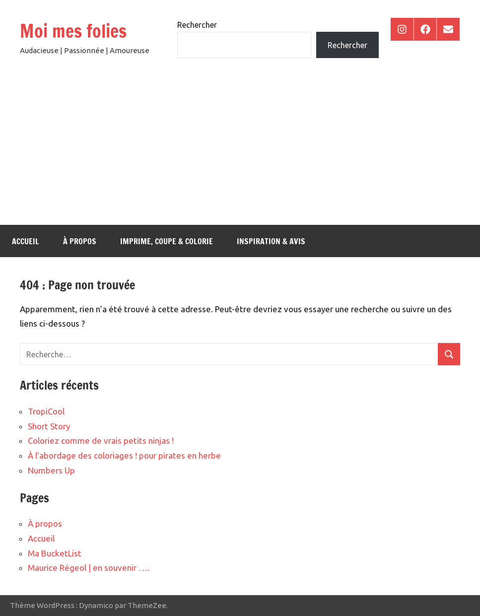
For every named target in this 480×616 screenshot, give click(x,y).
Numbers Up (51, 470)
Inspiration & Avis (271, 241)
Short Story (49, 426)
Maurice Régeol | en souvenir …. (88, 567)
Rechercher (197, 24)
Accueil (25, 241)
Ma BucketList (54, 553)
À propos (79, 241)
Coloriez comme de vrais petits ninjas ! (101, 440)
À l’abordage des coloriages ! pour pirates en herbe (124, 455)
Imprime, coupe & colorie (166, 241)
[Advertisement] (240, 150)
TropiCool (46, 411)
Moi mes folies (73, 31)
